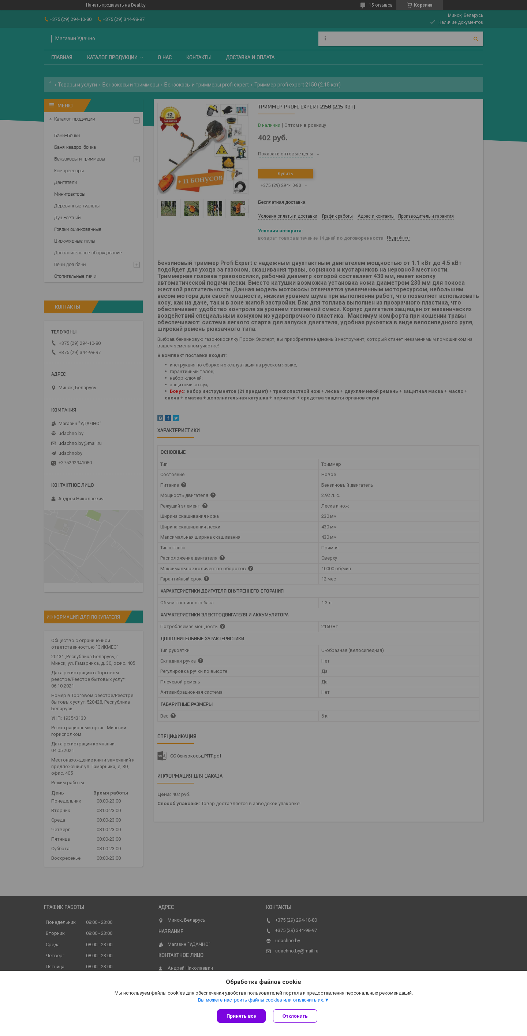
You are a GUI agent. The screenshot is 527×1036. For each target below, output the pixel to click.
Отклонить (295, 1016)
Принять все (241, 1016)
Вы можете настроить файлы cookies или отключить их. (261, 1000)
